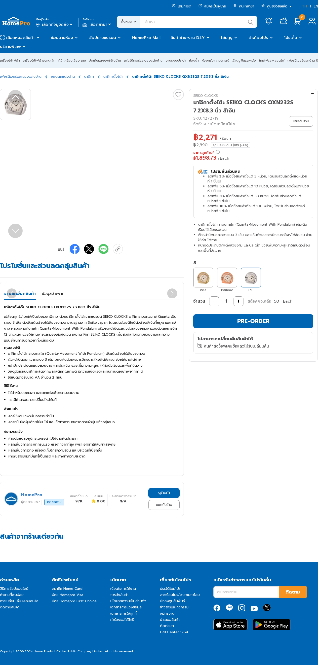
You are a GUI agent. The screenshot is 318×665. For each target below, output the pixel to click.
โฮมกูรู (226, 38)
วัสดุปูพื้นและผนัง (244, 60)
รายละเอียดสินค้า (20, 294)
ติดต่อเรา (167, 626)
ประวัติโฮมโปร (170, 588)
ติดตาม (292, 592)
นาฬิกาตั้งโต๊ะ (113, 76)
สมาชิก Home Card (67, 588)
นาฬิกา (89, 76)
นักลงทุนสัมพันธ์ (172, 601)
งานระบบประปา (175, 60)
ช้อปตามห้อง (62, 38)
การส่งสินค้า (119, 594)
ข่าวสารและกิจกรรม (174, 607)
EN (316, 6)
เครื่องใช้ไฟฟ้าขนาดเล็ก (39, 60)
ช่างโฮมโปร (258, 38)
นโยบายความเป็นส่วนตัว (128, 601)
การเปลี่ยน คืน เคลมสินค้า (19, 601)
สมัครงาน (167, 613)
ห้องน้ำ (194, 60)
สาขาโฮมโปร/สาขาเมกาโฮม (180, 594)
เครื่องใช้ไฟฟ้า (10, 60)
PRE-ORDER (253, 321)
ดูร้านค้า (164, 492)
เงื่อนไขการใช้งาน (123, 588)
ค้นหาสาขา (243, 6)
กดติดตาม (54, 502)
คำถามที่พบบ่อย (12, 594)
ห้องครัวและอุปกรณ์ (215, 60)
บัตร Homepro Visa (67, 594)
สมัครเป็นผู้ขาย (212, 6)
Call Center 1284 (174, 632)
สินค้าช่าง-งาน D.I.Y (187, 38)
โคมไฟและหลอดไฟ (271, 60)
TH (304, 6)
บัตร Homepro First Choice (74, 601)
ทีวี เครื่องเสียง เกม (72, 60)
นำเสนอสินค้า (170, 619)
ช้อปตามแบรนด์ (102, 38)
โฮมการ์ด (181, 6)
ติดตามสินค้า (9, 607)
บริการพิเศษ (10, 47)
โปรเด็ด (290, 38)
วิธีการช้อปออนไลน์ (14, 588)
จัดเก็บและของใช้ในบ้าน (105, 60)
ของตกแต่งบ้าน (63, 76)
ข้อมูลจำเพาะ (52, 294)
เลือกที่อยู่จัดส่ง (54, 24)
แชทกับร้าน (164, 504)
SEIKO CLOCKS (205, 95)
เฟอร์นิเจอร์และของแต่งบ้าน (143, 60)
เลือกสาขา (97, 24)
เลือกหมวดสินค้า (20, 38)
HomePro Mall (146, 38)
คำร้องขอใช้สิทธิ (122, 619)
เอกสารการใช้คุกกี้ (123, 613)
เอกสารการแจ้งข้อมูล (126, 607)
